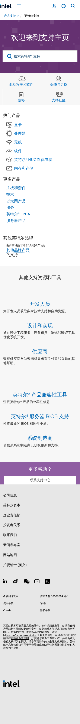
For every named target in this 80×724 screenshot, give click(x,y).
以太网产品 (16, 201)
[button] (40, 334)
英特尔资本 (11, 505)
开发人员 (40, 303)
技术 (10, 194)
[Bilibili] (37, 582)
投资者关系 (11, 525)
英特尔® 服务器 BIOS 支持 (40, 416)
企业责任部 (11, 515)
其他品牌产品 (17, 250)
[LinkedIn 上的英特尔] (5, 582)
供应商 (40, 351)
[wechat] (26, 582)
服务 (10, 207)
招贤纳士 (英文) (15, 565)
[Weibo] (15, 582)
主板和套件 (16, 188)
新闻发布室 (11, 545)
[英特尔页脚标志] (11, 683)
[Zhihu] (47, 582)
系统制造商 (40, 437)
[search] (9, 56)
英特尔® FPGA (18, 214)
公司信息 (10, 495)
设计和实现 (40, 325)
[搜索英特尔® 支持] (40, 56)
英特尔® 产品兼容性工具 (40, 394)
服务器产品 (16, 220)
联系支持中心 (40, 480)
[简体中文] (63, 6)
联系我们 (10, 535)
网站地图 (10, 555)
